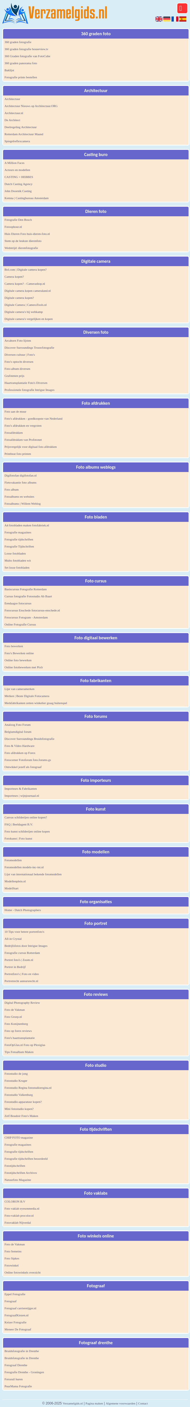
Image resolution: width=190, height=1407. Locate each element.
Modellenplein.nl (15, 881)
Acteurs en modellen (17, 170)
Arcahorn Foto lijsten (18, 340)
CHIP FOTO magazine (19, 1137)
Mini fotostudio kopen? (19, 1108)
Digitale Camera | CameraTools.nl (26, 304)
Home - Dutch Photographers (23, 910)
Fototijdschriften (15, 1165)
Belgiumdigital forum (18, 731)
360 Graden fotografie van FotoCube (27, 56)
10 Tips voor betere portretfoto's (24, 931)
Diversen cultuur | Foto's (20, 354)
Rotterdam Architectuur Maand (24, 134)
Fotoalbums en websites (19, 496)
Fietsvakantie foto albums (21, 482)
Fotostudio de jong (16, 1073)
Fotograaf (11, 1301)
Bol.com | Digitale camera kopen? (26, 269)
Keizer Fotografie (15, 1322)
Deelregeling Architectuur (21, 127)
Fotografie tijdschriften (19, 539)
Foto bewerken (14, 646)
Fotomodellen (13, 860)
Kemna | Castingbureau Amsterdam (26, 198)
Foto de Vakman (15, 1009)
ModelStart (12, 888)
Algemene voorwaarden (120, 1403)
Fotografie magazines (18, 532)
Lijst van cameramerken (19, 689)
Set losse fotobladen (17, 567)
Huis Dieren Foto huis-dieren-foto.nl (27, 233)
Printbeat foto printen (18, 453)
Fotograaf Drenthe (16, 1365)
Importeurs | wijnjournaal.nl (22, 795)
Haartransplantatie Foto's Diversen (26, 382)
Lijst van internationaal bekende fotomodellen (33, 874)
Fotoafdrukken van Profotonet (23, 439)
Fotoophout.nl (13, 226)
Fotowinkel (12, 1265)
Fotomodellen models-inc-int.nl (24, 867)
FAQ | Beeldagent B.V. (19, 824)
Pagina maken (94, 1403)
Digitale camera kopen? (19, 297)
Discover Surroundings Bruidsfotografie (29, 738)
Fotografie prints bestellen (21, 77)
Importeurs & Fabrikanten (21, 788)
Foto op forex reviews (18, 1030)
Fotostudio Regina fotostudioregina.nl (28, 1087)
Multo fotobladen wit (18, 560)
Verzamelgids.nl (73, 1403)
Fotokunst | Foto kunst (18, 838)
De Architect (12, 120)
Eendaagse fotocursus (18, 603)
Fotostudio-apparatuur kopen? (23, 1101)
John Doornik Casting (18, 191)
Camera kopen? (14, 276)
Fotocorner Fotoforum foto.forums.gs (28, 760)
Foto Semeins (13, 1251)
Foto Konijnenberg (16, 1023)
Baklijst (9, 70)
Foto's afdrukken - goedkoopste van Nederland (33, 418)
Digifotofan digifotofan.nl (21, 475)
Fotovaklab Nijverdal (18, 1222)
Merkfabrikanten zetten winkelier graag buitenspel (36, 703)
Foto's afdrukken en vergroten (23, 425)
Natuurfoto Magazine (18, 1179)
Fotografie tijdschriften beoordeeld (26, 1158)
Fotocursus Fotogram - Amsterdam (26, 617)
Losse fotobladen (15, 553)
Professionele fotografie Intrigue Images (29, 389)
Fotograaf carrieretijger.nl (20, 1308)
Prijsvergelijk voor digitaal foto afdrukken (31, 446)
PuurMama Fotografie (18, 1386)
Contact (143, 1403)
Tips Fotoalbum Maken (19, 1052)
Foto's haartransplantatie (20, 1037)
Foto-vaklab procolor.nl (19, 1215)
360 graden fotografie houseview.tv (26, 49)
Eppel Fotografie (15, 1294)
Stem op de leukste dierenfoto (23, 240)
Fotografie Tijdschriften (19, 546)
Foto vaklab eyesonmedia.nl (22, 1208)
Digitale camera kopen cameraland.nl (28, 290)
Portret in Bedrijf (15, 967)
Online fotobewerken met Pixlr (24, 667)
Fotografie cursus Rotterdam (22, 952)
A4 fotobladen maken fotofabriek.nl (27, 525)
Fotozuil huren (14, 1379)
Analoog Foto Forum (18, 724)
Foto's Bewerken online (19, 653)
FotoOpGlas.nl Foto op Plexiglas (25, 1045)
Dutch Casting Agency (19, 184)
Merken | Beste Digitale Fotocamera (27, 696)
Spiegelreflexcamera (17, 141)
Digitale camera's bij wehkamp (24, 311)
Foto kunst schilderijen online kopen (27, 831)
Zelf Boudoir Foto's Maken (21, 1115)
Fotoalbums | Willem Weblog (23, 503)
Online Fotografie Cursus (20, 624)
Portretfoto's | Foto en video (22, 974)
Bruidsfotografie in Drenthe (22, 1351)
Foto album (12, 489)
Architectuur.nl (14, 113)
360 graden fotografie (18, 42)
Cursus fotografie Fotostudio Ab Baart (28, 596)
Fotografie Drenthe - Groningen (24, 1372)
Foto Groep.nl (13, 1016)
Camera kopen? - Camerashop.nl (25, 283)
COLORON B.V (15, 1201)
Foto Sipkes (12, 1258)
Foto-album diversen (17, 368)
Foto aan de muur (15, 411)
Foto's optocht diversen (19, 361)
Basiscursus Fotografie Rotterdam (26, 589)
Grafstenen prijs (14, 375)
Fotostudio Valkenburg (19, 1094)
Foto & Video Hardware (19, 745)
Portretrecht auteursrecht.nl (21, 981)
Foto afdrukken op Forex (20, 752)
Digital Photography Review (22, 1002)
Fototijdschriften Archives (21, 1172)
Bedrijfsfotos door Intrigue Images (26, 945)
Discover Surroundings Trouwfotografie (29, 347)
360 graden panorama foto (21, 63)
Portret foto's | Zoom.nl (19, 959)
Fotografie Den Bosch (18, 219)
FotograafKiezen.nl (16, 1315)
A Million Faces (14, 162)
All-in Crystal (13, 938)
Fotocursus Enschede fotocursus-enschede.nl (32, 610)
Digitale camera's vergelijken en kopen (29, 318)
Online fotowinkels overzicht (23, 1272)
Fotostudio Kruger (16, 1080)
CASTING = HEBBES (19, 177)
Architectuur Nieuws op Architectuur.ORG (31, 106)
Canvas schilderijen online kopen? (26, 817)
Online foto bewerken (18, 660)
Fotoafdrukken (14, 432)
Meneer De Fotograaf (18, 1329)
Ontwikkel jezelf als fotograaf (23, 767)
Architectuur (12, 99)
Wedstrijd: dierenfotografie (21, 248)
